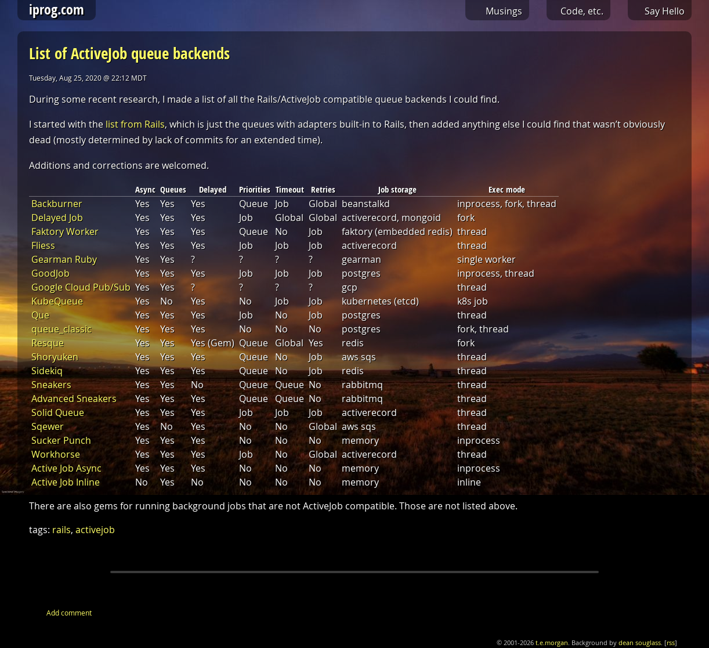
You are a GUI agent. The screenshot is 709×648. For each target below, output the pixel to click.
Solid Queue (57, 412)
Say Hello (665, 11)
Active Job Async (66, 468)
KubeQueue (57, 301)
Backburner (56, 203)
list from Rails (135, 124)
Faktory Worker (65, 231)
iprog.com (56, 9)
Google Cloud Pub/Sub (81, 287)
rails (61, 529)
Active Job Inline (65, 482)
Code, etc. (581, 11)
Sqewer (47, 426)
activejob (95, 529)
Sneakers (51, 384)
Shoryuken (54, 356)
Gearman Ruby (64, 259)
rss (671, 643)
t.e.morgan (552, 643)
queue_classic (61, 329)
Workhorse (55, 454)
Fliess (43, 245)
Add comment (69, 612)
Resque (47, 342)
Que (40, 315)
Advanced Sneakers (74, 398)
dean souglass (639, 643)
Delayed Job (57, 217)
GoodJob (50, 273)
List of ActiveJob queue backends (129, 53)
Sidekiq (47, 370)
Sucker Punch (61, 440)
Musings (504, 11)
